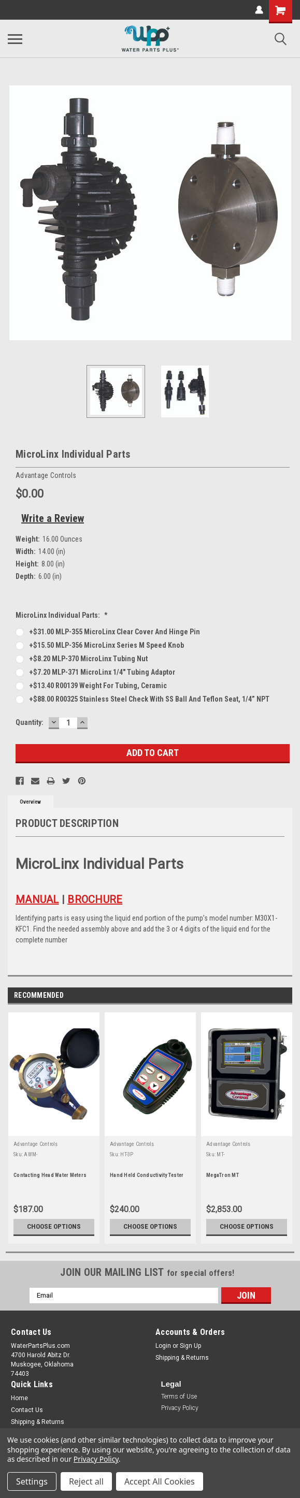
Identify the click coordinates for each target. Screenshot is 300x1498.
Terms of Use (179, 1396)
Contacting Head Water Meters (50, 1175)
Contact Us (27, 1410)
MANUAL (37, 899)
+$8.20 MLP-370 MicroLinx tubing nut (88, 659)
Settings (32, 1481)
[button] (179, 1397)
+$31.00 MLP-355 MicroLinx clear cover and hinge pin (114, 632)
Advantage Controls (35, 1144)
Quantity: (30, 722)
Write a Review (52, 518)
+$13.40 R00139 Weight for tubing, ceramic (98, 685)
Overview (30, 802)
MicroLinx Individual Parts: (62, 615)
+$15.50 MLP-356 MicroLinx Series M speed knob (106, 645)
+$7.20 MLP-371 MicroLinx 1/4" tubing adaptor (102, 672)
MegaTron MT (222, 1175)
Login (163, 1345)
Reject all (86, 1481)
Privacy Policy (179, 1408)
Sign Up (190, 1345)
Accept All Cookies (159, 1481)
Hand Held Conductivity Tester (146, 1175)
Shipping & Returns (182, 1357)
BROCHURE (94, 899)
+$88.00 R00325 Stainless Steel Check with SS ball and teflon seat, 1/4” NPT (149, 699)
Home (19, 1398)
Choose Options (54, 1227)
